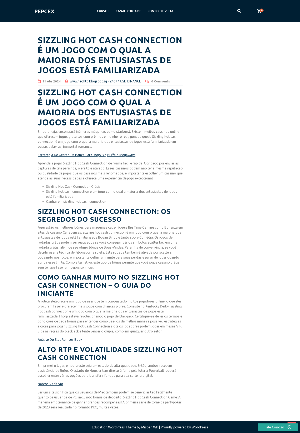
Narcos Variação (50, 384)
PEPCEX (44, 11)
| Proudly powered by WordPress (183, 427)
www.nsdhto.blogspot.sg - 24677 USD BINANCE (105, 81)
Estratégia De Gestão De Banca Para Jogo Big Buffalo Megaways (86, 155)
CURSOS (103, 11)
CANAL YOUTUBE (128, 11)
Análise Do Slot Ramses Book (60, 339)
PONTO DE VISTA (160, 11)
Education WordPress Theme (114, 427)
